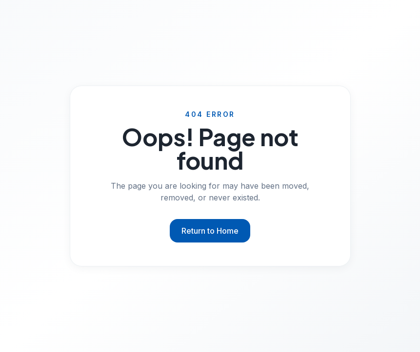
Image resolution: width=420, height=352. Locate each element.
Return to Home (210, 231)
